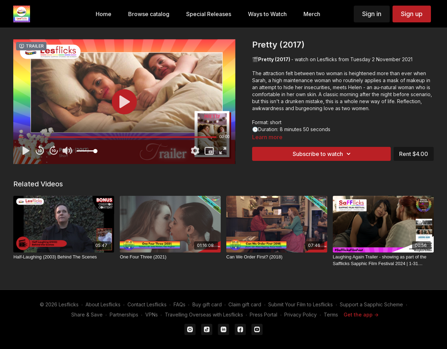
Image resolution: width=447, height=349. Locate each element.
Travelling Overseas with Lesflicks (204, 315)
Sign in (371, 13)
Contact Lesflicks (147, 304)
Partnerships (124, 315)
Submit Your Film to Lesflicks (300, 304)
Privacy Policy (300, 315)
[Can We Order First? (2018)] (276, 257)
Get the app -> (361, 315)
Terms (331, 315)
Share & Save (87, 315)
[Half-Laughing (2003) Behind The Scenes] (63, 257)
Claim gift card (244, 304)
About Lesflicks (103, 304)
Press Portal (263, 315)
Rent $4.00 (413, 153)
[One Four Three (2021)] (170, 257)
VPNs (151, 315)
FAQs (179, 304)
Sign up (412, 13)
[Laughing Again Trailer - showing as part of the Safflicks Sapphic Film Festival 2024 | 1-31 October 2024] (383, 260)
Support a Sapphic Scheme (371, 304)
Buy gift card (207, 304)
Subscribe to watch (323, 154)
